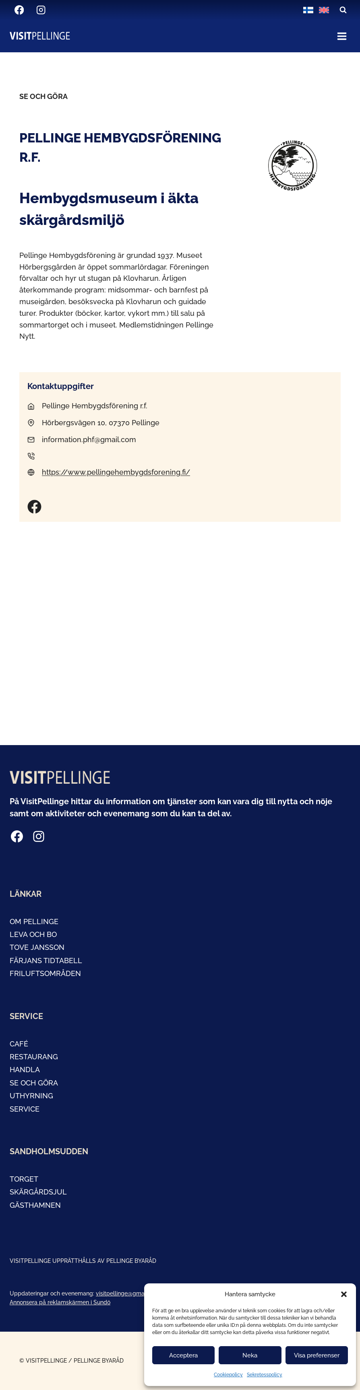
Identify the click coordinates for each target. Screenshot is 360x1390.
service (24, 1109)
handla (25, 1069)
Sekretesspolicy (264, 1375)
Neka (249, 1355)
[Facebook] (19, 10)
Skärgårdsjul (38, 1192)
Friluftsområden (45, 973)
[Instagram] (40, 10)
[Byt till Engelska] (324, 10)
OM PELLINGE (34, 921)
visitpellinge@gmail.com (128, 1293)
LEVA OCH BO (33, 934)
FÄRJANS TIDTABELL (46, 960)
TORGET (24, 1179)
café (19, 1044)
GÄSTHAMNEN (35, 1205)
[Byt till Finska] (308, 10)
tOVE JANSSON (37, 947)
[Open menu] (341, 36)
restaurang (34, 1056)
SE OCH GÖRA (34, 1083)
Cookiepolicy (228, 1375)
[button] (344, 1294)
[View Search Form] (343, 10)
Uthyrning (31, 1095)
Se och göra (43, 96)
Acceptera (183, 1355)
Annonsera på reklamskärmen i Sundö (60, 1302)
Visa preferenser (316, 1355)
